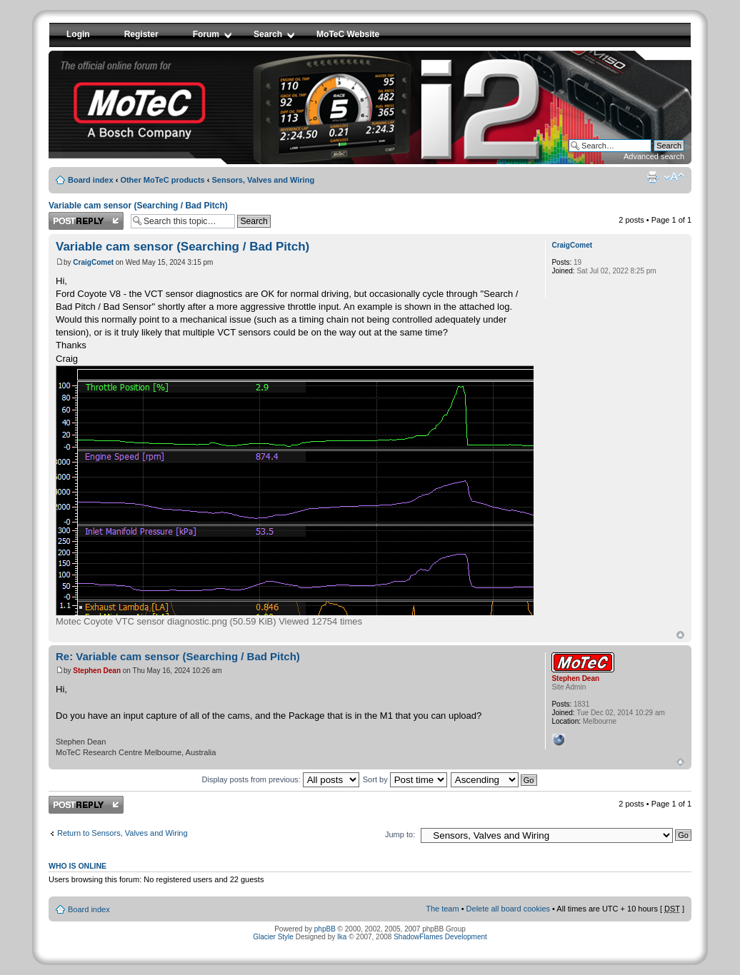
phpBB (325, 929)
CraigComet (93, 262)
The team (442, 908)
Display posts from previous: (280, 779)
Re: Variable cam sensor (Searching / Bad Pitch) (178, 656)
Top (680, 635)
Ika (341, 937)
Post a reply (86, 221)
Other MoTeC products (162, 180)
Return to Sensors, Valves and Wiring (122, 833)
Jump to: (400, 834)
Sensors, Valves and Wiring (263, 180)
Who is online (77, 866)
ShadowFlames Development (440, 937)
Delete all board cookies (508, 908)
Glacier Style (273, 937)
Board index (91, 180)
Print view (652, 177)
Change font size (674, 177)
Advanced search (654, 156)
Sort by (405, 779)
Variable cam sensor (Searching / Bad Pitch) (138, 206)
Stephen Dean (97, 671)
